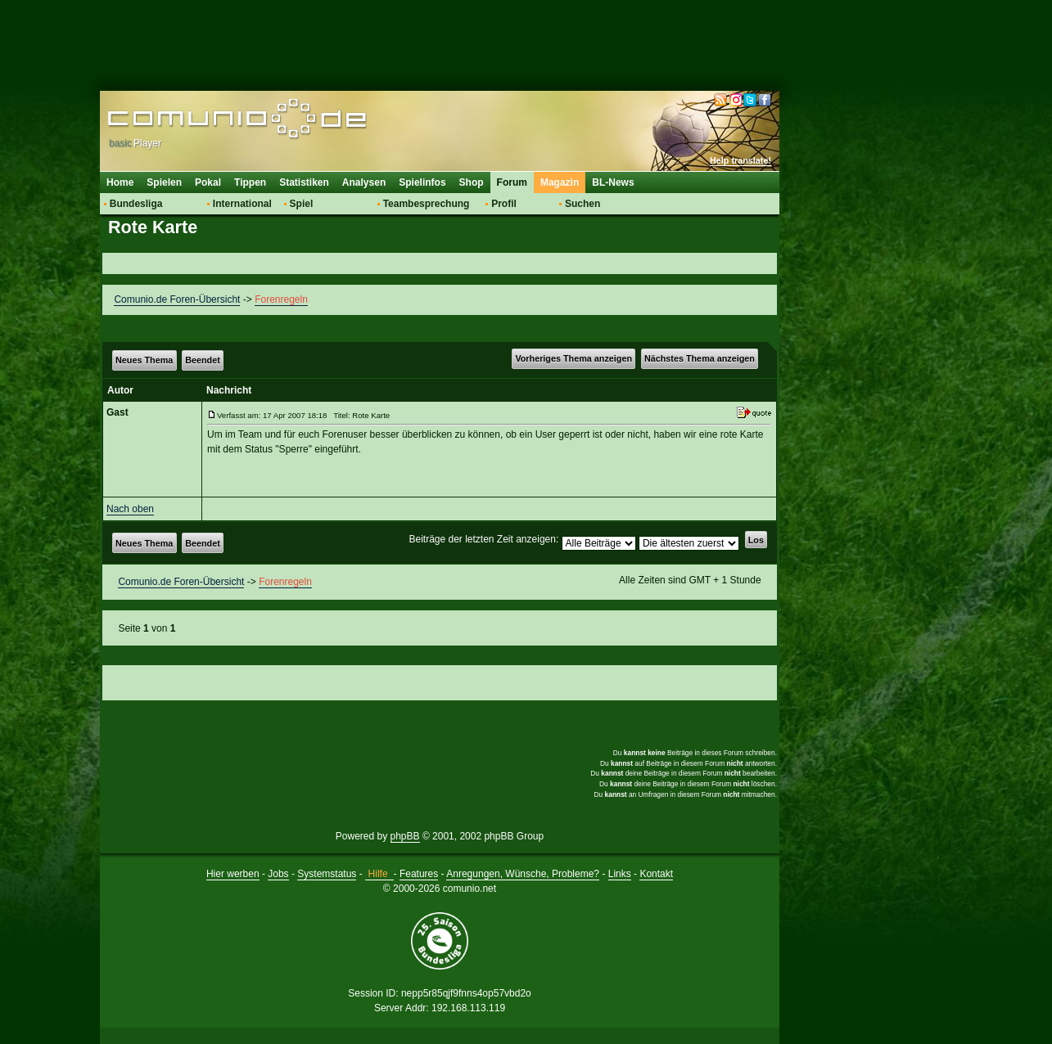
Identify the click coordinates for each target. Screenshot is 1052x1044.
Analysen (364, 182)
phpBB (405, 836)
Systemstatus (326, 874)
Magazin (559, 182)
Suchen (582, 203)
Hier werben (233, 874)
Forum (512, 182)
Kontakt (656, 874)
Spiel (302, 203)
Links (619, 874)
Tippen (250, 182)
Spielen (164, 182)
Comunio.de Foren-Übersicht (177, 299)
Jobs (278, 874)
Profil (504, 203)
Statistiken (304, 182)
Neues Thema (144, 360)
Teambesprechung (426, 203)
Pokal (208, 182)
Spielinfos (422, 182)
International (242, 203)
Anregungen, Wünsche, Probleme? (522, 874)
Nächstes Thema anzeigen (699, 358)
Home (119, 182)
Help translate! (740, 160)
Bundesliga (136, 203)
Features (419, 874)
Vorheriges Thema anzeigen (573, 358)
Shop (471, 182)
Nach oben (130, 509)
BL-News (613, 182)
